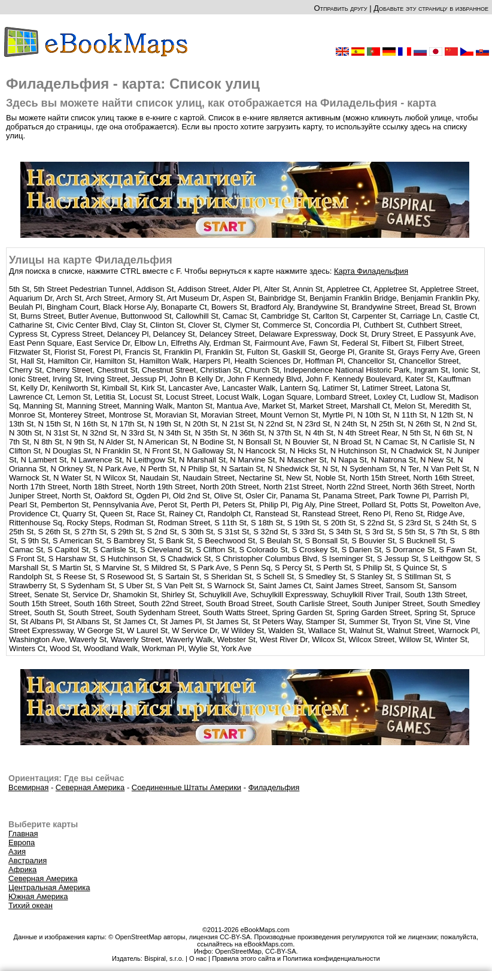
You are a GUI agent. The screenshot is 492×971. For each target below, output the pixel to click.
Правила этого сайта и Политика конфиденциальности (295, 958)
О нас (197, 958)
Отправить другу (340, 8)
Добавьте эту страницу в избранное (430, 8)
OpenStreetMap (238, 951)
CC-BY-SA (280, 951)
